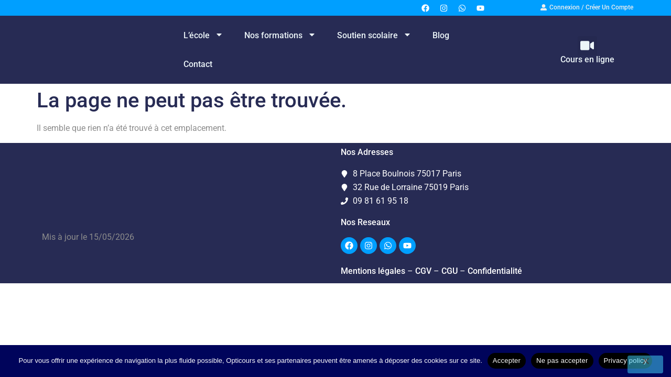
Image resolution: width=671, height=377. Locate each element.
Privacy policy (625, 360)
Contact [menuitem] (197, 64)
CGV (423, 271)
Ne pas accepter (562, 360)
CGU (449, 271)
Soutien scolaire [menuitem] (374, 35)
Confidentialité (495, 271)
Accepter (507, 360)
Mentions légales (373, 271)
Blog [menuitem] (440, 35)
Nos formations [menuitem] (280, 35)
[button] (587, 46)
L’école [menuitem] (203, 35)
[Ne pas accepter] (645, 364)
